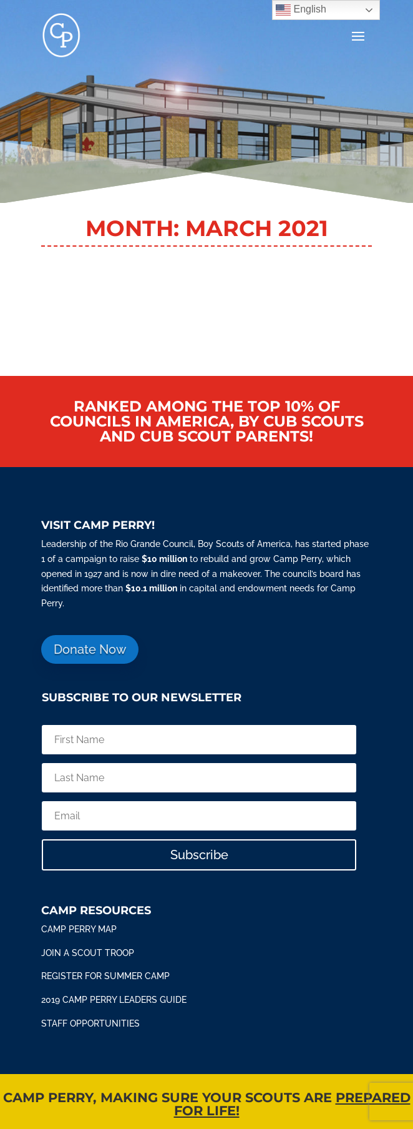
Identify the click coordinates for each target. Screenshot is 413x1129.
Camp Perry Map (79, 929)
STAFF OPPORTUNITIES (90, 1023)
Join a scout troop (87, 953)
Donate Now (90, 649)
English (301, 9)
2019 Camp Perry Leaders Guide (114, 1000)
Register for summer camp (105, 976)
